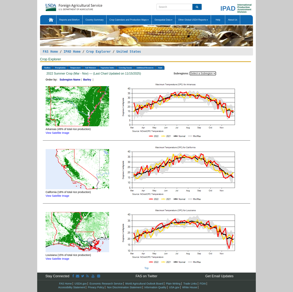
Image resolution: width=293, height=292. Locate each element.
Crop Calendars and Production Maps (129, 19)
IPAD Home (72, 51)
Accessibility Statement (71, 287)
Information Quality (155, 287)
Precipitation (60, 68)
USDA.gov (81, 283)
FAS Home (50, 51)
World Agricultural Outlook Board (144, 283)
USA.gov (174, 287)
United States (128, 51)
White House (189, 287)
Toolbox (47, 68)
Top (146, 268)
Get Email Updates (219, 276)
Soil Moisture (90, 68)
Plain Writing (173, 283)
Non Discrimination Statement (124, 287)
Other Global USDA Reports (193, 19)
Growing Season (125, 68)
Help (218, 19)
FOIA (203, 283)
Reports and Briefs (69, 19)
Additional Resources (144, 68)
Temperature (75, 68)
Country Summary (94, 19)
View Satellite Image (57, 132)
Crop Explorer (98, 51)
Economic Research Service (106, 283)
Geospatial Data (163, 19)
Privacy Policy (96, 287)
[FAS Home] (65, 6)
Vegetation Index (107, 68)
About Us (232, 19)
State (160, 68)
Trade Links (190, 283)
